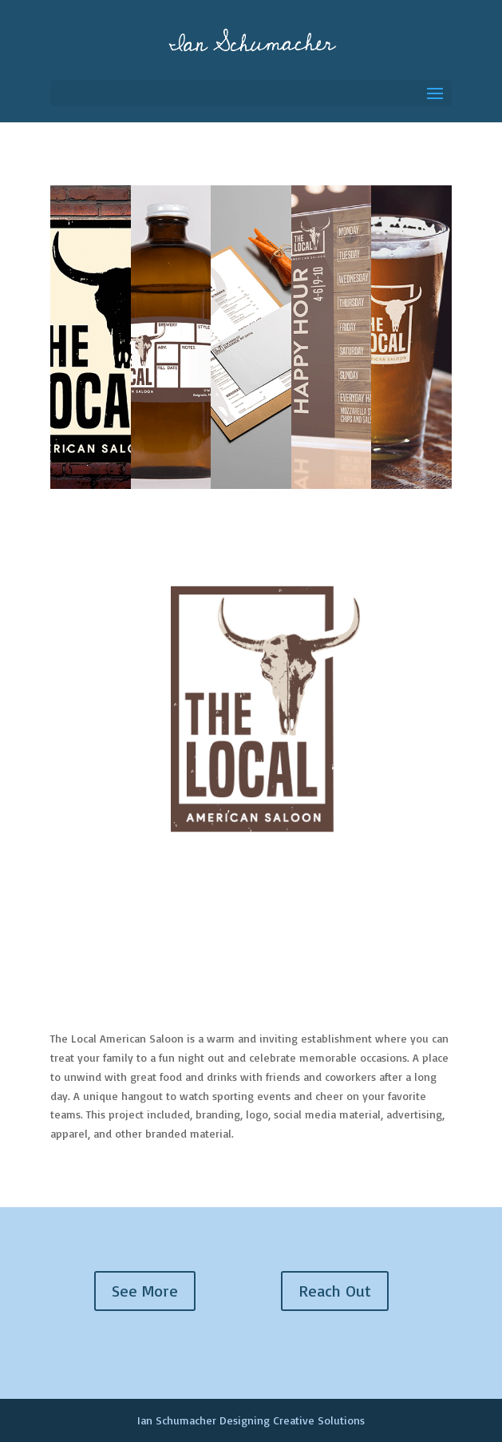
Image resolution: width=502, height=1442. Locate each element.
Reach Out (334, 1291)
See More (145, 1291)
